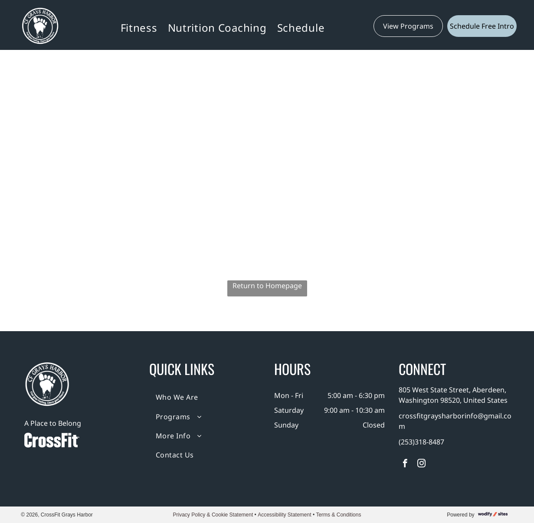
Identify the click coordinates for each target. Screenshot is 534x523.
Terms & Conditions (338, 515)
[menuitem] (139, 27)
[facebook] (405, 464)
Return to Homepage (267, 285)
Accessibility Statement (284, 515)
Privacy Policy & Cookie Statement (213, 515)
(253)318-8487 (421, 442)
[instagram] (421, 464)
